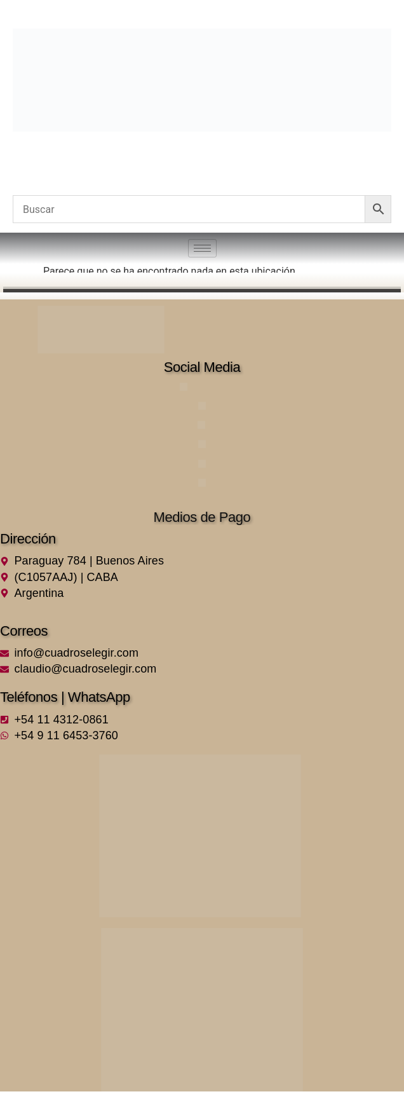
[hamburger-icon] (202, 248)
